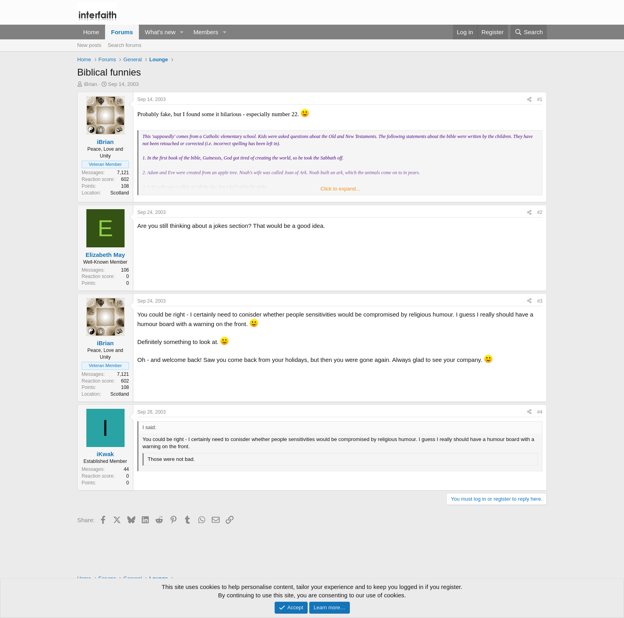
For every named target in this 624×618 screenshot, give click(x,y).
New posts (89, 45)
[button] (181, 32)
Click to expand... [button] (340, 189)
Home (91, 32)
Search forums (125, 45)
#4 (539, 412)
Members (205, 32)
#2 (539, 212)
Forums (122, 32)
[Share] (529, 99)
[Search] (529, 32)
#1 (539, 99)
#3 (539, 301)
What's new (160, 32)
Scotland (119, 193)
